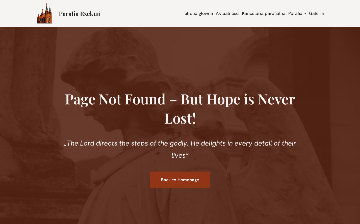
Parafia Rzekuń (80, 13)
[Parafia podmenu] (304, 13)
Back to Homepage (180, 180)
